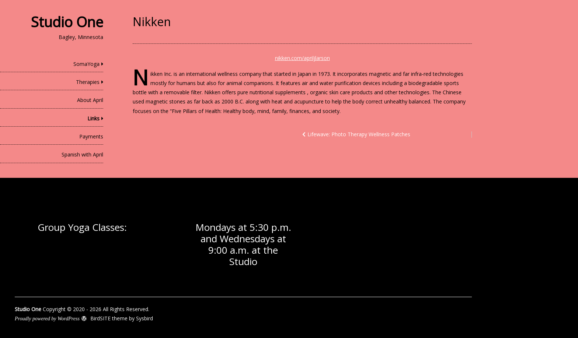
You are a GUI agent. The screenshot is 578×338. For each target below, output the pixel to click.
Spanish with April (82, 154)
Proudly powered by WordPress (47, 318)
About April (90, 99)
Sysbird (144, 318)
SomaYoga (86, 63)
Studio (243, 261)
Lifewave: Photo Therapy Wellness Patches (358, 134)
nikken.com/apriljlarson (302, 57)
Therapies (88, 81)
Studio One (67, 21)
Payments (91, 136)
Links (93, 118)
